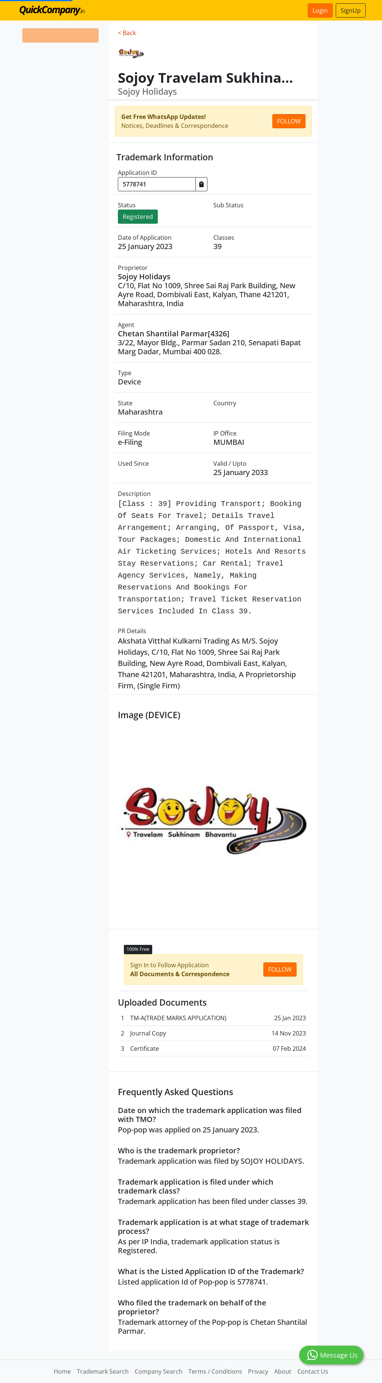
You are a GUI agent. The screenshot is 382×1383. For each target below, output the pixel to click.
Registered (138, 217)
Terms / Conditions (215, 1371)
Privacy (258, 1371)
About (282, 1371)
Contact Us (312, 1371)
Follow (289, 121)
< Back (127, 33)
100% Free (137, 949)
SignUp (351, 10)
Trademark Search (103, 1371)
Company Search (158, 1371)
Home (62, 1371)
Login (320, 10)
